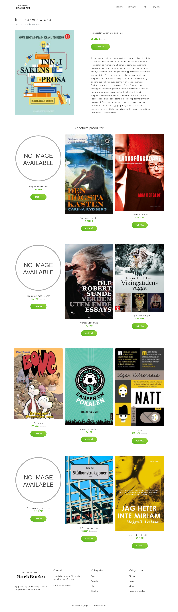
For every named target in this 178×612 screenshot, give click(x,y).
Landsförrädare (139, 216)
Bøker (119, 7)
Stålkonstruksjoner (89, 530)
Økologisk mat (116, 34)
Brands (132, 7)
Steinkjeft (38, 425)
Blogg (132, 578)
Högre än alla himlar (38, 188)
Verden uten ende (89, 324)
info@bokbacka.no (62, 587)
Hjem (17, 26)
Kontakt (132, 583)
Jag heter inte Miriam (139, 537)
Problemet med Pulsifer (38, 298)
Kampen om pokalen (89, 431)
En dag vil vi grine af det (38, 510)
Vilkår (131, 588)
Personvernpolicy (137, 593)
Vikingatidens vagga (140, 317)
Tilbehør (155, 7)
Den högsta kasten (89, 220)
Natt (139, 432)
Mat (144, 7)
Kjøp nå (100, 48)
